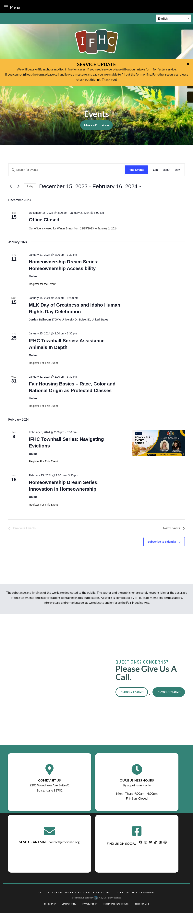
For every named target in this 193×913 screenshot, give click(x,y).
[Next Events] (18, 186)
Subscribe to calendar (162, 541)
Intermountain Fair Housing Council (83, 892)
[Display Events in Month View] (166, 170)
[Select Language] (173, 18)
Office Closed (44, 219)
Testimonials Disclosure (115, 903)
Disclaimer (50, 903)
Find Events (136, 169)
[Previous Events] (10, 186)
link (98, 79)
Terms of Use (142, 903)
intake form (144, 69)
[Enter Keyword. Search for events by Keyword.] (66, 170)
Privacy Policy (89, 903)
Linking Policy (69, 903)
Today (30, 186)
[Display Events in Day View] (177, 170)
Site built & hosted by (96, 897)
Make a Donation (96, 125)
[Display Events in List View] (155, 170)
